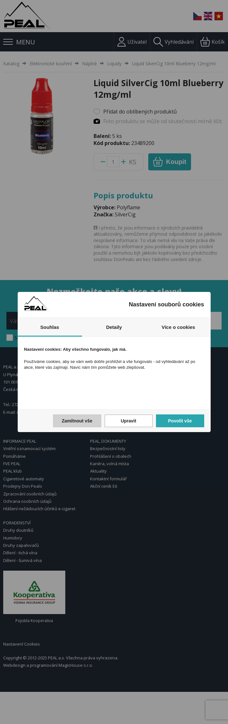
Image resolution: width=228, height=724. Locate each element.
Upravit (128, 420)
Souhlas (49, 327)
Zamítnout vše (77, 420)
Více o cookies (178, 327)
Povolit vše (180, 420)
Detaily (114, 327)
